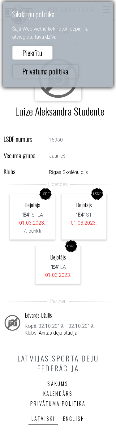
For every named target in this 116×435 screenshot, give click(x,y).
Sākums (57, 383)
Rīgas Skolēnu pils (68, 172)
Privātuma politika (45, 71)
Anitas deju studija (58, 333)
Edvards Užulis (38, 315)
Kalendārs (58, 393)
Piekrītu (32, 52)
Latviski (43, 418)
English (73, 418)
